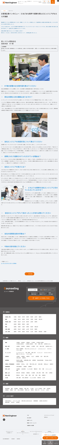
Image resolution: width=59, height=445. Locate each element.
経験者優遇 (36, 400)
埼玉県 (27, 319)
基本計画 (18, 372)
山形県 (36, 316)
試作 (37, 346)
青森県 (19, 316)
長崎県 (23, 331)
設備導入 (28, 356)
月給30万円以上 (8, 400)
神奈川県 (40, 319)
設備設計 (23, 356)
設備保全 (24, 357)
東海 (6, 324)
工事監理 (50, 372)
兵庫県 (27, 326)
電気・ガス (37, 389)
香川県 (31, 329)
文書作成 (39, 377)
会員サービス (29, 420)
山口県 (27, 329)
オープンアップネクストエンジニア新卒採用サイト (36, 433)
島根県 (15, 329)
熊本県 (27, 331)
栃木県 (19, 319)
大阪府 (23, 326)
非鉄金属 (48, 388)
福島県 (40, 316)
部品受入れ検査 (19, 360)
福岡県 (15, 331)
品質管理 (34, 360)
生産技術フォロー (47, 343)
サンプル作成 (29, 368)
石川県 (23, 321)
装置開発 (18, 364)
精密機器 (21, 388)
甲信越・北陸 (8, 321)
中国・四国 (7, 329)
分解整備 (30, 366)
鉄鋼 (44, 388)
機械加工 (18, 375)
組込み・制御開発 (19, 348)
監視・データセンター (20, 353)
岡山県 (19, 329)
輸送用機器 (7, 388)
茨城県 (15, 319)
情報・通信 (26, 388)
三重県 (27, 324)
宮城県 (27, 316)
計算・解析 (38, 372)
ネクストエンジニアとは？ (37, 1)
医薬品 (11, 389)
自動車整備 (7, 366)
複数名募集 (7, 402)
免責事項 (18, 438)
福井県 (27, 321)
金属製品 (7, 389)
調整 (30, 375)
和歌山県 (36, 326)
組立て (22, 375)
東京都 (36, 319)
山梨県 (31, 321)
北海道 (15, 316)
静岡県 (19, 324)
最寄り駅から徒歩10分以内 (27, 400)
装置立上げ (46, 364)
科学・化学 (7, 369)
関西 (6, 326)
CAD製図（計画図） (40, 342)
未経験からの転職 (30, 425)
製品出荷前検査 (40, 360)
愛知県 (23, 324)
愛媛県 (36, 329)
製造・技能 (7, 375)
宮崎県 (36, 331)
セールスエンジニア (20, 352)
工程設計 (18, 356)
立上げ (32, 356)
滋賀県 (15, 326)
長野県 (36, 321)
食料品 (32, 389)
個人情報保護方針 (6, 438)
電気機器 (16, 388)
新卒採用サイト (29, 1)
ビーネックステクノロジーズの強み (8, 263)
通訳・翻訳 (18, 377)
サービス (42, 389)
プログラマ (49, 348)
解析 (36, 343)
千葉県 (31, 319)
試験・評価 (40, 343)
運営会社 (40, 2)
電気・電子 (7, 346)
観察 (17, 370)
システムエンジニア (42, 348)
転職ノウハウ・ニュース (31, 422)
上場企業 (17, 402)
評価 (40, 368)
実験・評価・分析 (33, 364)
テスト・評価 (18, 350)
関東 (6, 319)
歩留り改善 (18, 357)
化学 (15, 389)
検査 (40, 375)
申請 (46, 372)
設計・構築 (28, 352)
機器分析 (35, 368)
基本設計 (23, 342)
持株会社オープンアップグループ (49, 432)
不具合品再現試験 (19, 361)
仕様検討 (18, 342)
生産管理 (37, 356)
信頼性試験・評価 (27, 360)
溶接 (33, 375)
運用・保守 (34, 352)
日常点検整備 (18, 366)
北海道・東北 (8, 316)
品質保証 (7, 360)
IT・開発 (7, 348)
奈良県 (31, 326)
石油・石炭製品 (21, 389)
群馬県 (23, 319)
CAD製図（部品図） (29, 343)
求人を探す (29, 417)
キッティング (39, 352)
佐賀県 (19, 331)
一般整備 (25, 366)
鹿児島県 (40, 331)
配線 (26, 375)
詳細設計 (28, 342)
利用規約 (13, 438)
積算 (43, 372)
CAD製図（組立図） (20, 343)
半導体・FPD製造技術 (9, 364)
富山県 (19, 321)
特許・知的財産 (25, 377)
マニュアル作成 (33, 377)
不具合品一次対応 (48, 360)
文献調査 (18, 368)
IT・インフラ (8, 352)
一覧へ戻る (30, 274)
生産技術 (7, 356)
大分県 (31, 331)
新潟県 (15, 321)
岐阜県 (15, 324)
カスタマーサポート (48, 352)
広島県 (23, 329)
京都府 (19, 326)
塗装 (36, 375)
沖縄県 (45, 331)
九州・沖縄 (7, 331)
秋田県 (31, 316)
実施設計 (28, 372)
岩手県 (23, 316)
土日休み (12, 402)
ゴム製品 (32, 388)
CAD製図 (33, 342)
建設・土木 (27, 389)
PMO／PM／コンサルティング (30, 348)
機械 (6, 342)
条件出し (23, 364)
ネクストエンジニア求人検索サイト (9, 432)
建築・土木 (7, 372)
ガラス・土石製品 (38, 388)
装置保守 (51, 364)
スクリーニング (49, 368)
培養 (43, 368)
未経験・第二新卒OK (43, 400)
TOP (28, 415)
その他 (6, 377)
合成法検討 (23, 368)
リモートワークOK (16, 400)
